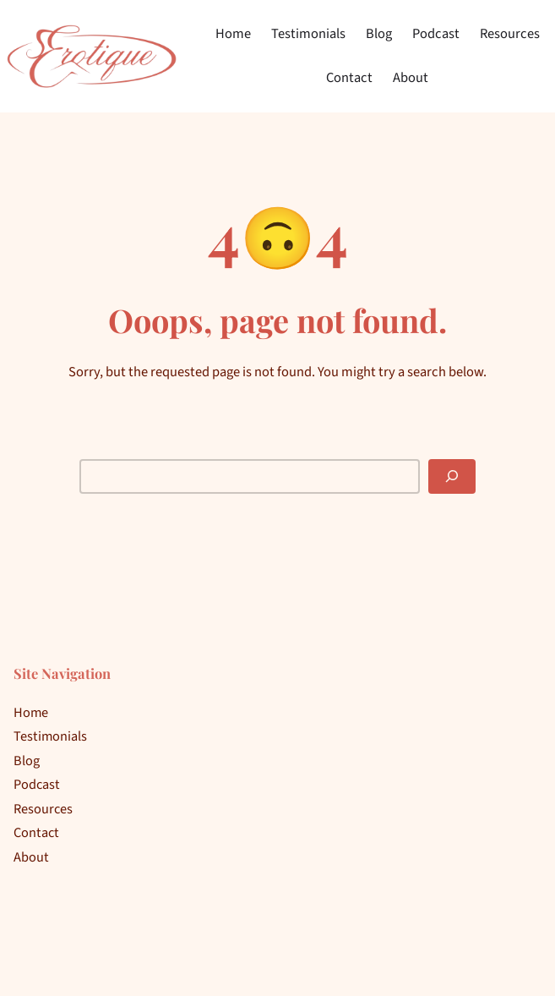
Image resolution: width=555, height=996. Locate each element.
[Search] (452, 476)
